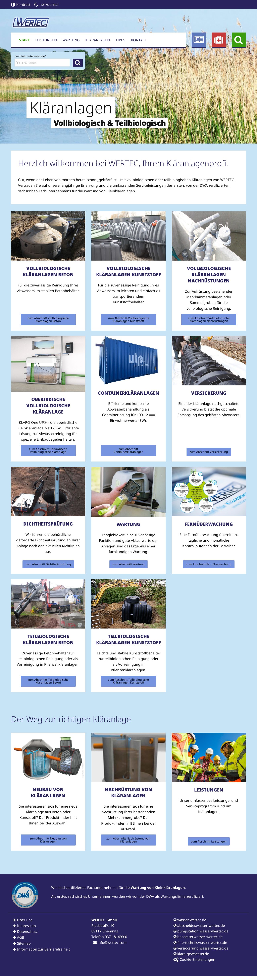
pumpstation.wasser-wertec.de (200, 931)
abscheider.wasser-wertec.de (199, 925)
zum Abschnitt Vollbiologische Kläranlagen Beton (48, 319)
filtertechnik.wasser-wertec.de (200, 942)
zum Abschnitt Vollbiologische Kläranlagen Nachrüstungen (208, 319)
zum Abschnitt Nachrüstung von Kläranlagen (128, 839)
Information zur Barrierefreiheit (43, 949)
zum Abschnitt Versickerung (209, 452)
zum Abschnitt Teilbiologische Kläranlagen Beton (48, 681)
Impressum (26, 925)
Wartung (71, 40)
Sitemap (24, 943)
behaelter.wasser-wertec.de (198, 936)
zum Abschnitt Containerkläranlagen (128, 450)
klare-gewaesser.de (191, 953)
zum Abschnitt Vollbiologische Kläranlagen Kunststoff (128, 319)
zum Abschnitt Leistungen (208, 841)
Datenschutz (27, 931)
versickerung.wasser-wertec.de (200, 948)
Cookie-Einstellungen (194, 959)
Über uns (24, 919)
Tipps (120, 40)
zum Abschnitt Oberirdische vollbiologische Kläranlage (48, 450)
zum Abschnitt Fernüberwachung (208, 564)
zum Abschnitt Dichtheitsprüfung (48, 564)
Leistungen (46, 40)
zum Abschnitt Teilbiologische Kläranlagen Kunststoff (128, 681)
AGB (20, 937)
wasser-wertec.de (189, 919)
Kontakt (139, 40)
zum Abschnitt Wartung (128, 564)
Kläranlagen (97, 40)
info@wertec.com (109, 942)
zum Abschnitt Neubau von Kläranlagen (48, 839)
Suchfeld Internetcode (30, 56)
